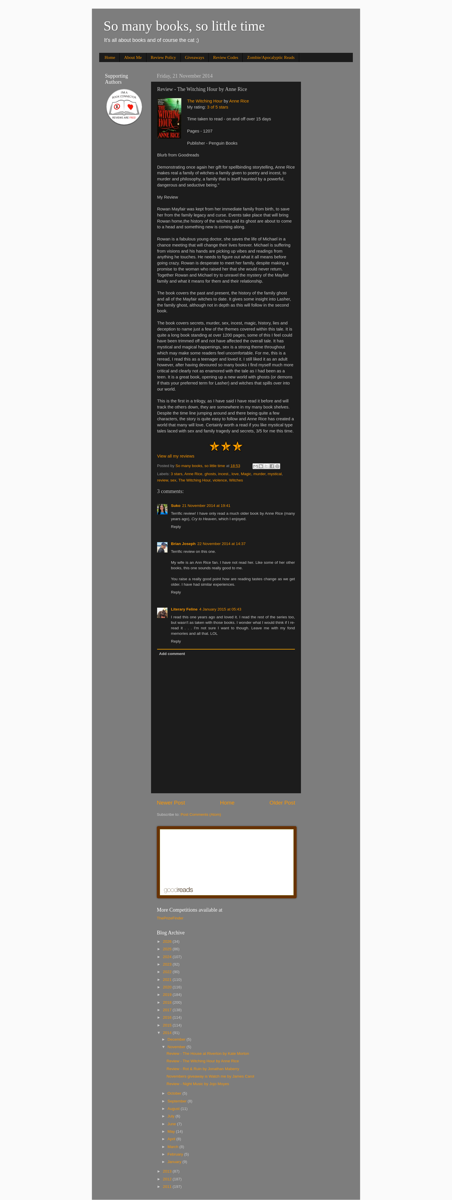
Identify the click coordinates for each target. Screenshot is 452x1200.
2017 (168, 1010)
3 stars (176, 474)
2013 (168, 1171)
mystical (275, 474)
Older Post (282, 803)
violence (220, 480)
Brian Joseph (183, 544)
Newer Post (171, 803)
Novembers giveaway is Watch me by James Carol (210, 1076)
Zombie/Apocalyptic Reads (271, 57)
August (174, 1108)
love (235, 474)
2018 (168, 1002)
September (177, 1101)
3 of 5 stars (217, 107)
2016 (168, 1017)
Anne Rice (239, 101)
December (177, 1039)
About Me (133, 57)
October (174, 1093)
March (173, 1147)
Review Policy (163, 57)
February (175, 1154)
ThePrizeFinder (170, 918)
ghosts (210, 474)
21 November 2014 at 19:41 (206, 505)
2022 (168, 972)
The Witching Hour (205, 101)
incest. (223, 474)
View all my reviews (175, 456)
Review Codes (225, 57)
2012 (168, 1179)
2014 (168, 1033)
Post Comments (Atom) (201, 814)
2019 (168, 994)
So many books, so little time (184, 25)
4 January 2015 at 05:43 (220, 609)
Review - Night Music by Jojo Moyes (198, 1084)
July (171, 1116)
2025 (168, 949)
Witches (236, 480)
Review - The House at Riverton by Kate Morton (208, 1053)
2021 (168, 979)
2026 (168, 941)
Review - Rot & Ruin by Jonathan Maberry (203, 1069)
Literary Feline (184, 609)
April (171, 1139)
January (174, 1162)
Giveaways (194, 57)
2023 (168, 964)
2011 (168, 1186)
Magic (246, 474)
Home (110, 57)
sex (173, 480)
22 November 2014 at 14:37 (221, 544)
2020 (168, 987)
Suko (175, 505)
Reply (176, 527)
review (162, 480)
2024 (168, 957)
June (172, 1124)
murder (259, 474)
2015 (168, 1025)
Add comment (172, 654)
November (177, 1047)
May (171, 1131)
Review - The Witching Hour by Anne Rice (203, 1061)
